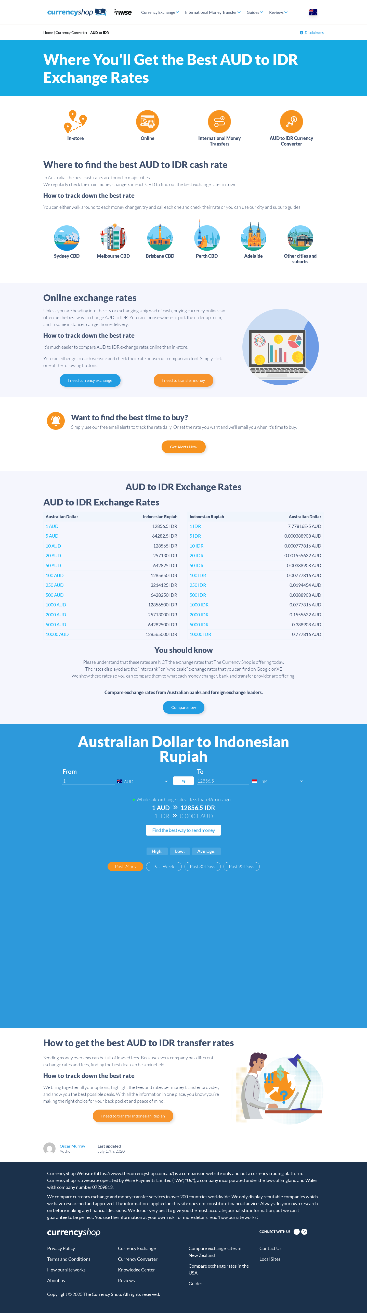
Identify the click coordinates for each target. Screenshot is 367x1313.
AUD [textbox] (129, 781)
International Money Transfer (211, 12)
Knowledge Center (136, 1269)
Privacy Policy (61, 1248)
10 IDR (197, 546)
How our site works (66, 1269)
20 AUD (53, 555)
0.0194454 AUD (305, 585)
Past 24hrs (125, 866)
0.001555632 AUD (302, 555)
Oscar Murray (72, 1145)
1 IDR (195, 526)
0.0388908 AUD (305, 595)
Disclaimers (312, 32)
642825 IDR (165, 565)
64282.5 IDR (164, 536)
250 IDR (198, 585)
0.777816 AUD (306, 634)
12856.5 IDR (164, 526)
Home (48, 32)
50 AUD (53, 565)
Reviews (276, 12)
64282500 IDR (162, 624)
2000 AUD (56, 614)
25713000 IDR (162, 614)
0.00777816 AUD (304, 575)
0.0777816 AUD (305, 604)
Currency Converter (72, 32)
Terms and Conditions (68, 1259)
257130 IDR (165, 555)
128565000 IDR (161, 634)
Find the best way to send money (183, 830)
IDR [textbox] (263, 781)
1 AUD (52, 526)
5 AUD (52, 536)
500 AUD (55, 595)
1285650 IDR (164, 575)
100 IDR (198, 575)
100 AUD (55, 575)
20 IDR (197, 555)
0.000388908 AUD (302, 536)
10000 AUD (57, 634)
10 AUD (53, 546)
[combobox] (143, 781)
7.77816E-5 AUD (304, 526)
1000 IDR (199, 604)
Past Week (163, 866)
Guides (253, 12)
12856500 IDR (162, 604)
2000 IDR (199, 614)
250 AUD (55, 585)
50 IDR (197, 565)
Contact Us (270, 1248)
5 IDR (195, 536)
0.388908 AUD (306, 624)
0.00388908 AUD (304, 565)
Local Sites (270, 1259)
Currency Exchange (158, 12)
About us (56, 1280)
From (69, 771)
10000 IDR (200, 634)
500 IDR (198, 595)
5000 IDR (199, 624)
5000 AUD (56, 624)
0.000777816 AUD (302, 546)
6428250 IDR (164, 595)
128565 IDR (165, 546)
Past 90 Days (241, 866)
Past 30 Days (202, 866)
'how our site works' (237, 1217)
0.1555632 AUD (305, 614)
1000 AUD (56, 604)
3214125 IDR (164, 585)
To (200, 771)
